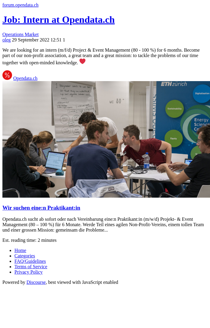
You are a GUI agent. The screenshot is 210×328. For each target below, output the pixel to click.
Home (20, 250)
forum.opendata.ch (20, 5)
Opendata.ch (25, 78)
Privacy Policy (28, 272)
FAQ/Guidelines (30, 261)
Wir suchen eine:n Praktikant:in (41, 208)
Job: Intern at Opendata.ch (58, 19)
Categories (24, 255)
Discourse (36, 282)
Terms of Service (30, 266)
